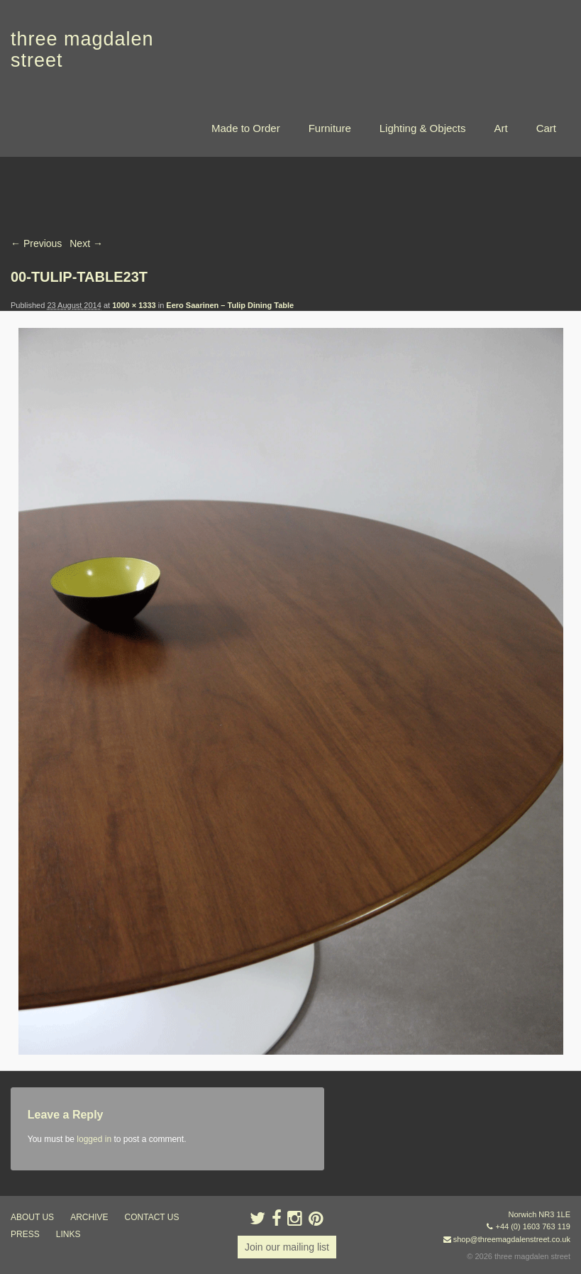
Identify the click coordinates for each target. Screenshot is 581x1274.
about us (32, 1217)
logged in (94, 1139)
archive (89, 1217)
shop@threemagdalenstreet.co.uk (511, 1239)
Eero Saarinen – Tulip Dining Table (230, 305)
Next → (86, 243)
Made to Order (245, 128)
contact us (152, 1217)
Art (500, 128)
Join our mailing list (287, 1247)
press (25, 1234)
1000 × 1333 (133, 305)
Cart (546, 128)
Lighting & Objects (423, 128)
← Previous (36, 243)
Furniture (330, 128)
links (68, 1234)
